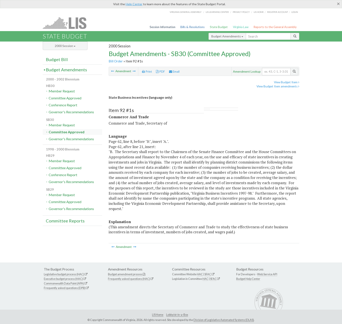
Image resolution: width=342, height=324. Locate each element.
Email (174, 71)
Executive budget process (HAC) (63, 279)
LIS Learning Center (217, 12)
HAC (200, 274)
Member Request (62, 91)
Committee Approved (65, 98)
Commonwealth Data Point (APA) (64, 283)
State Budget (219, 27)
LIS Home (157, 314)
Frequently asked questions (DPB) (65, 288)
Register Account (277, 12)
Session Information (162, 27)
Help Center (134, 4)
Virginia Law (240, 27)
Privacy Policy (241, 12)
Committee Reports (65, 220)
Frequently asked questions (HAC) (129, 279)
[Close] (338, 4)
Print (147, 71)
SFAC (208, 274)
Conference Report (63, 105)
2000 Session (65, 46)
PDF (160, 71)
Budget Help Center (248, 279)
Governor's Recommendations (71, 112)
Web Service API (267, 274)
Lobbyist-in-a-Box (177, 314)
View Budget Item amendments (277, 86)
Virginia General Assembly (186, 12)
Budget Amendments (227, 36)
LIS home (259, 12)
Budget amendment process (125, 274)
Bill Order (116, 61)
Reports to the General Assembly (275, 27)
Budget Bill (57, 59)
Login (294, 12)
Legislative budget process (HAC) (64, 274)
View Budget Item (286, 82)
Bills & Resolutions (192, 27)
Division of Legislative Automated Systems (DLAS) (223, 320)
